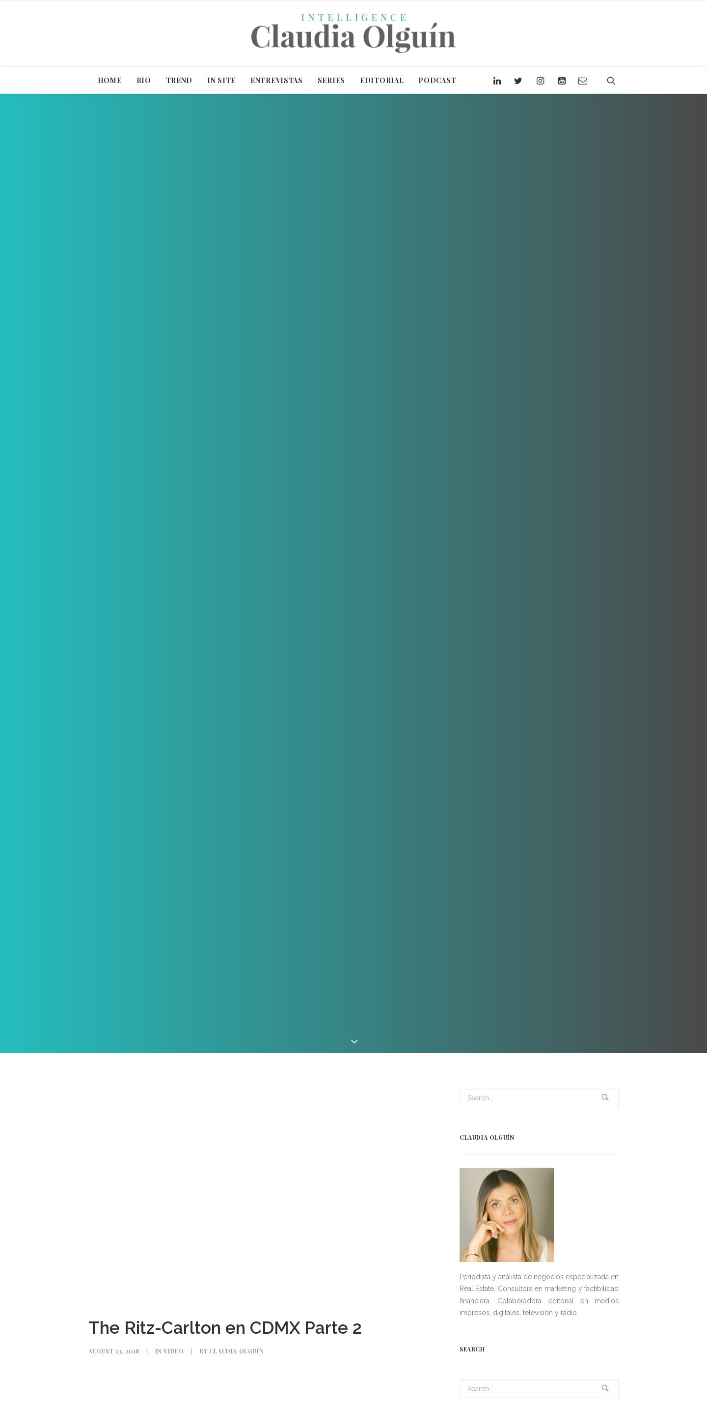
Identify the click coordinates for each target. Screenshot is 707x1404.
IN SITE (221, 80)
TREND (179, 80)
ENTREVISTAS (276, 80)
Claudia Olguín (236, 1345)
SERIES (331, 80)
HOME (110, 80)
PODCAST (437, 80)
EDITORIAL (382, 80)
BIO (143, 80)
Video (173, 1345)
